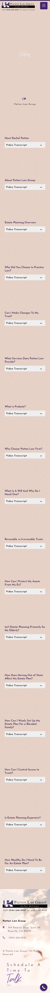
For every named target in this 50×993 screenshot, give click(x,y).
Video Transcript (16, 145)
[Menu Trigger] (43, 5)
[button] (25, 145)
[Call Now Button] (43, 987)
